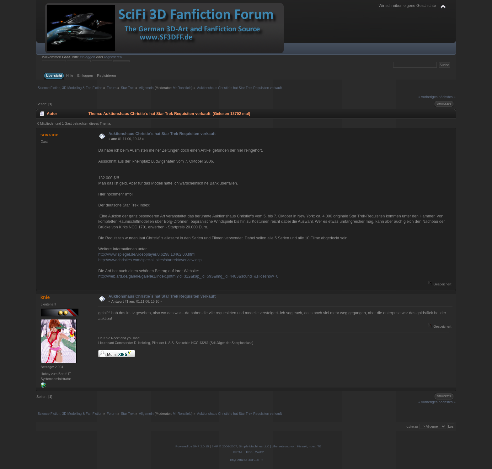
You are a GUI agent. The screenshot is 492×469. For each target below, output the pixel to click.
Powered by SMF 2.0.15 (192, 446)
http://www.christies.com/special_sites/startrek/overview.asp (149, 260)
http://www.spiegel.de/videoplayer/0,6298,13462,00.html (146, 254)
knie (45, 297)
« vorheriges (428, 97)
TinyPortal (236, 460)
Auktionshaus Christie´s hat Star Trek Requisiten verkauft (162, 134)
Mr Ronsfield (182, 88)
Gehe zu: (412, 426)
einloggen (87, 57)
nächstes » (447, 97)
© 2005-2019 (253, 460)
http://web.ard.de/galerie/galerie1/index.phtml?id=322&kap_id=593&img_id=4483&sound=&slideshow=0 (188, 276)
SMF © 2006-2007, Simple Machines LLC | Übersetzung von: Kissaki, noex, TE (266, 446)
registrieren (113, 57)
